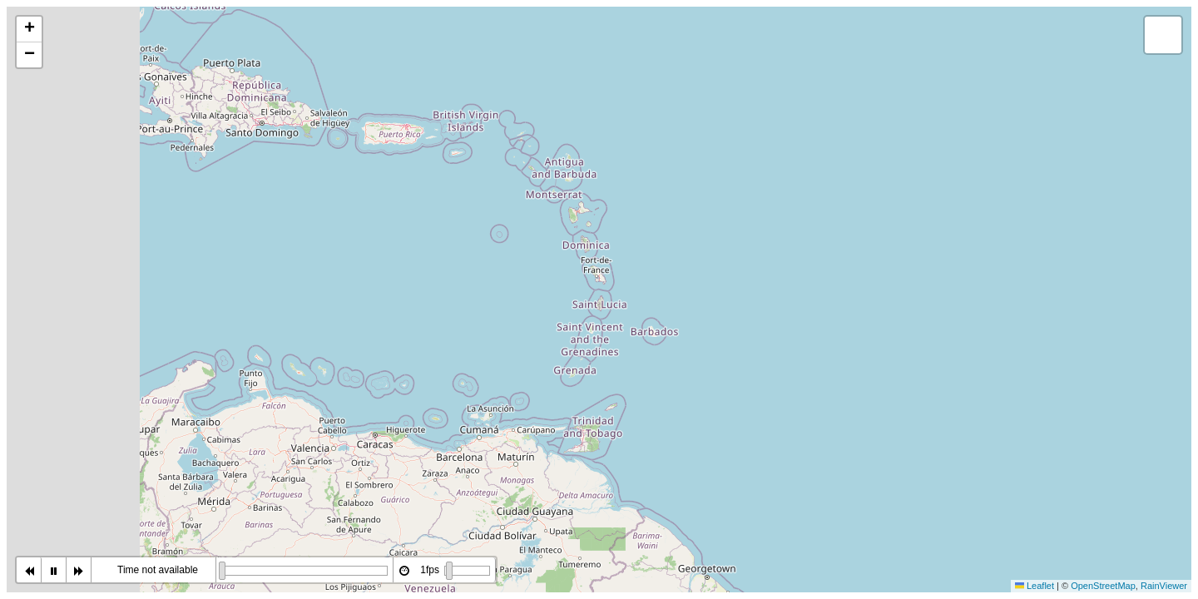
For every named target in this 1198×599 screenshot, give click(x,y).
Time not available (157, 570)
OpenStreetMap (1103, 586)
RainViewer (1164, 586)
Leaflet (1034, 586)
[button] (29, 29)
